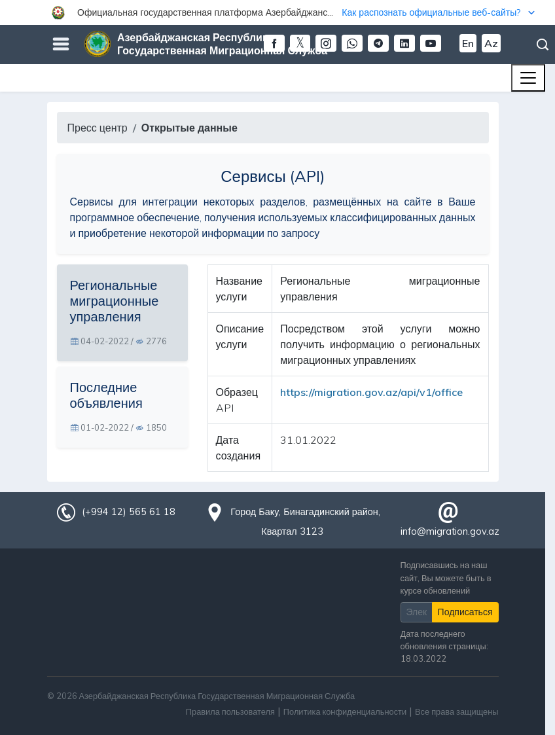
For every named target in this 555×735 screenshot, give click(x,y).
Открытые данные (189, 127)
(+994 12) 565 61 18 (128, 512)
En (468, 43)
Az (491, 43)
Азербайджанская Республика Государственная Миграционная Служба (222, 44)
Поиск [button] (542, 44)
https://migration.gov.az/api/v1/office (371, 392)
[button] (277, 12)
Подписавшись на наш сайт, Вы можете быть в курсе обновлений (446, 577)
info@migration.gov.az (450, 531)
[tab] (122, 312)
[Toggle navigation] (528, 78)
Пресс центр (97, 127)
